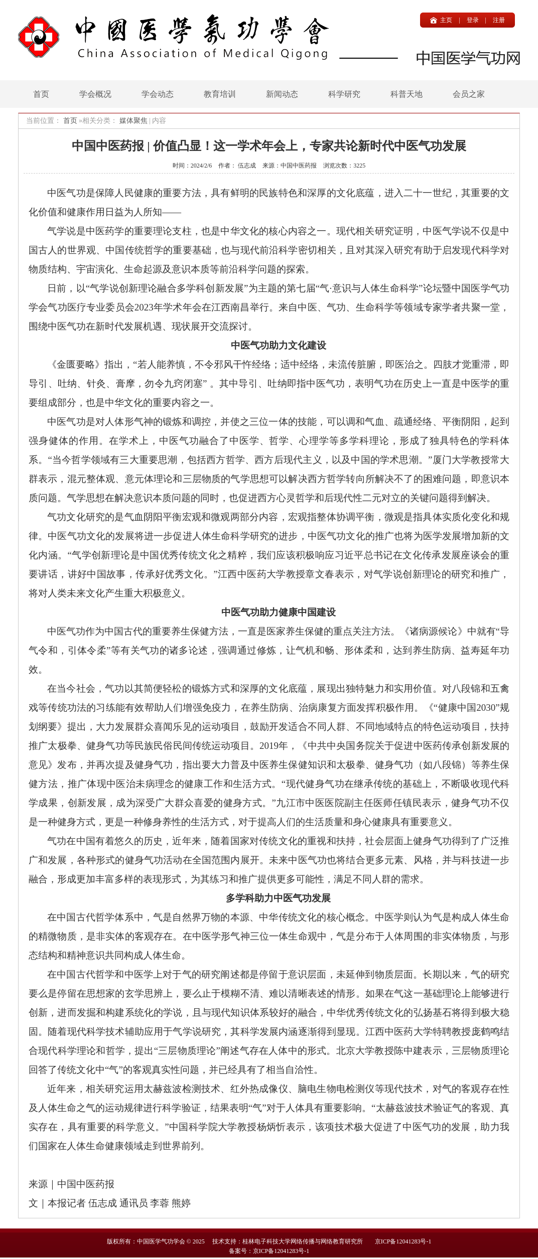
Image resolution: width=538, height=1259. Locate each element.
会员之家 (469, 94)
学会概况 (95, 94)
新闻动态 (282, 94)
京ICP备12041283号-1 (403, 1241)
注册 (499, 20)
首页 (41, 94)
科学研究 (344, 94)
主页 (446, 20)
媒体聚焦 (133, 120)
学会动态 (158, 94)
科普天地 (406, 94)
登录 (473, 20)
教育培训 (220, 94)
